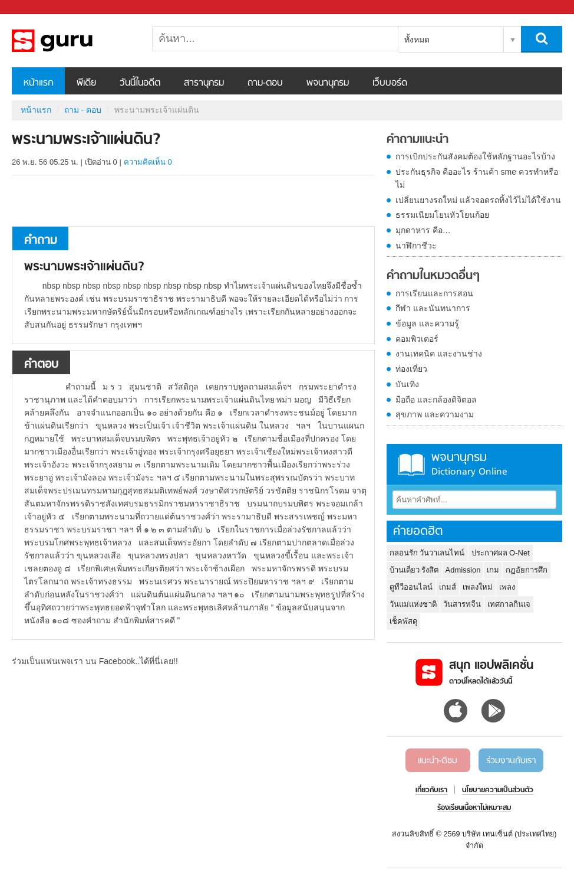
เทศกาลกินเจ (508, 604)
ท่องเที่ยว (411, 369)
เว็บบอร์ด (389, 83)
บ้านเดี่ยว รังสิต (414, 569)
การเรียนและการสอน (434, 293)
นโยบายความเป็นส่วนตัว (497, 790)
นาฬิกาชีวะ (416, 245)
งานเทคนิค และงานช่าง (438, 353)
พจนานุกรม (327, 83)
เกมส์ (447, 587)
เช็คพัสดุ (403, 621)
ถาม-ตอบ (265, 83)
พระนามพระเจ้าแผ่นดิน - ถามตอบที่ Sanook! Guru (74, 41)
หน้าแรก (38, 83)
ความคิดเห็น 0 (148, 162)
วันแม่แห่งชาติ (413, 604)
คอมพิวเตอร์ (416, 339)
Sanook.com (35, 7)
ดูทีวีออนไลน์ (411, 587)
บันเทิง (407, 384)
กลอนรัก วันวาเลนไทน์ (427, 552)
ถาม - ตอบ (82, 110)
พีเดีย (86, 83)
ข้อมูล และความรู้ (427, 323)
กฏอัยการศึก (526, 569)
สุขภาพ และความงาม (434, 414)
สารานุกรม (204, 83)
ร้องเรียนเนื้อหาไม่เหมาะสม (474, 808)
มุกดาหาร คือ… (423, 230)
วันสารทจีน (462, 604)
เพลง (507, 587)
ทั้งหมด (417, 39)
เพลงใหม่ (478, 587)
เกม (493, 569)
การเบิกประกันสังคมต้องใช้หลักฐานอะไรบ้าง (475, 156)
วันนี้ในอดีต (140, 83)
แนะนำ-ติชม (437, 761)
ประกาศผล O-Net (500, 552)
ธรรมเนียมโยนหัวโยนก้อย (442, 215)
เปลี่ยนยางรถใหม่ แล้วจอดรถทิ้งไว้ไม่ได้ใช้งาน (478, 200)
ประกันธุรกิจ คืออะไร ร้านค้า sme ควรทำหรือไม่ (476, 178)
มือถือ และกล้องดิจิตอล (436, 399)
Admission (463, 569)
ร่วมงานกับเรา (511, 761)
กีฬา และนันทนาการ (432, 308)
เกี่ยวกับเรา (431, 790)
